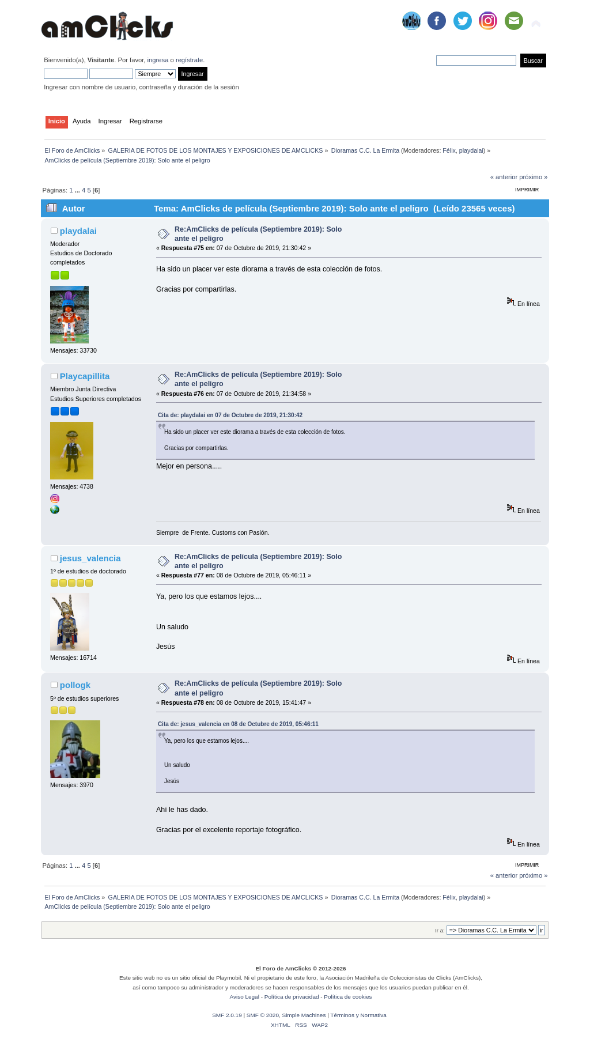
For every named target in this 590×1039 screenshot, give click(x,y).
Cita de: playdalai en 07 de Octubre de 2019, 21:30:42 (230, 415)
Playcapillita (85, 376)
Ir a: (439, 930)
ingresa (158, 59)
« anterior (503, 176)
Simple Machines (304, 1015)
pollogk (75, 685)
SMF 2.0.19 (227, 1015)
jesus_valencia (90, 558)
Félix (449, 150)
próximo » (533, 176)
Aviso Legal (244, 996)
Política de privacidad (291, 996)
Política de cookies (348, 996)
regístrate (189, 59)
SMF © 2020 (263, 1015)
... (78, 190)
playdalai (471, 150)
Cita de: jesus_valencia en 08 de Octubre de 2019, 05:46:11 (238, 724)
